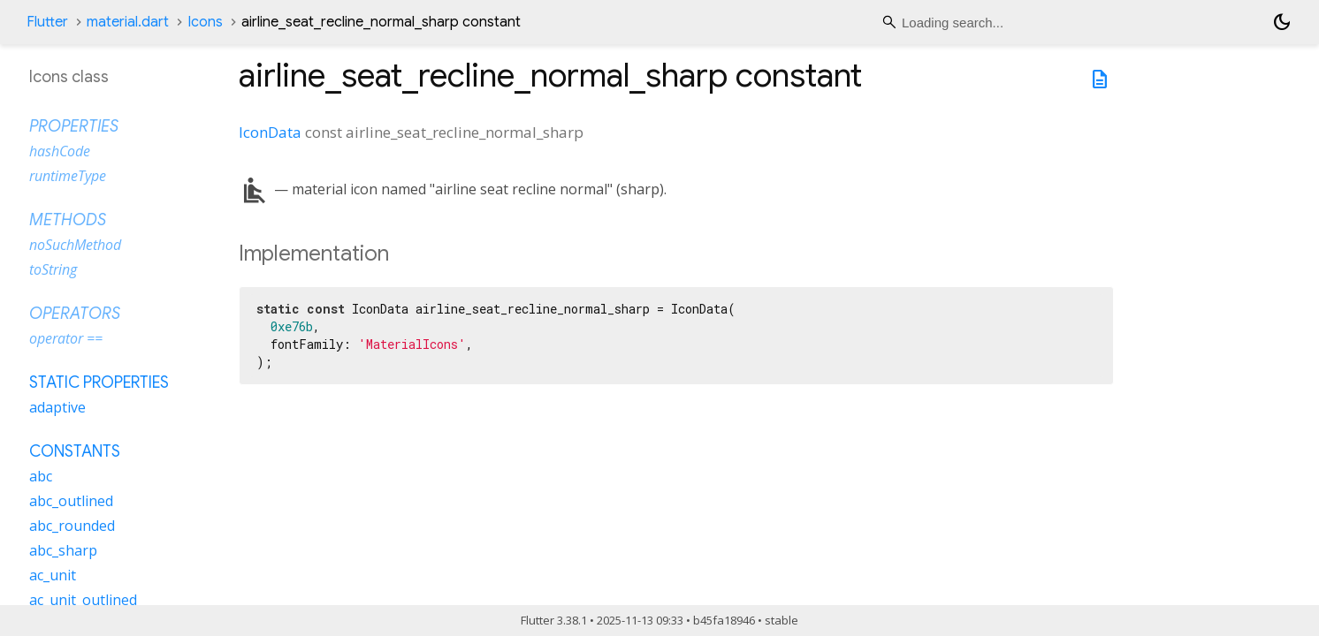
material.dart (128, 22)
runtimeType (67, 176)
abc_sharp (63, 550)
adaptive (57, 407)
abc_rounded (72, 525)
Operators (74, 313)
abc (40, 476)
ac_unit (52, 575)
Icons (205, 22)
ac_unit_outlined (83, 600)
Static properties (99, 382)
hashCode (59, 151)
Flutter (47, 22)
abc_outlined (71, 501)
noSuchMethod (75, 244)
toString (53, 269)
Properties (73, 126)
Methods (67, 220)
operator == (66, 338)
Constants (74, 451)
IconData (270, 132)
